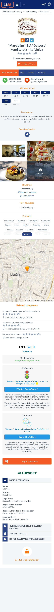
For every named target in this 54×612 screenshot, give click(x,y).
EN (24, 4)
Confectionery (27, 207)
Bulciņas (30, 230)
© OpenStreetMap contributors (43, 301)
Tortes (9, 230)
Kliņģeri (26, 225)
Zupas (7, 225)
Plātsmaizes (42, 230)
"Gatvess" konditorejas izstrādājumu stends (21, 311)
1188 (7, 4)
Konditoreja (9, 221)
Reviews (41, 72)
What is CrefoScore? (27, 389)
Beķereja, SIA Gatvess (12, 334)
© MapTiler (28, 301)
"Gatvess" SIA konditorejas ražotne (18, 323)
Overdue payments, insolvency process (25, 527)
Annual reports (18, 533)
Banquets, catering (28, 192)
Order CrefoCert (27, 437)
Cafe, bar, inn (28, 196)
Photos (31, 72)
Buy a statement (30, 461)
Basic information (9, 72)
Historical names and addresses (27, 539)
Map (22, 72)
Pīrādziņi (36, 225)
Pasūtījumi (33, 221)
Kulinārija (21, 221)
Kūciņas (19, 230)
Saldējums (45, 221)
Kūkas (46, 225)
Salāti (16, 225)
